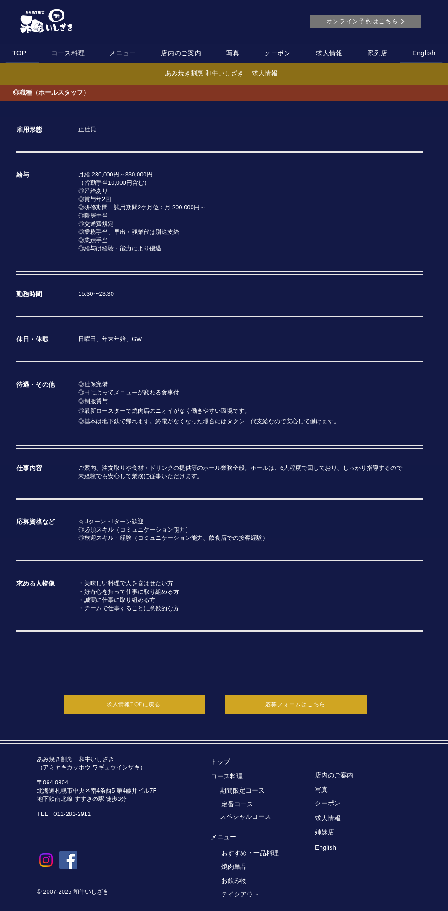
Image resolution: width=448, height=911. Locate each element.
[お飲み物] (248, 881)
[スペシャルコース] (255, 817)
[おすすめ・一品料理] (253, 853)
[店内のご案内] (342, 776)
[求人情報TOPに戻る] (134, 704)
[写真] (342, 790)
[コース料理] (238, 776)
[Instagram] (46, 860)
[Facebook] (68, 860)
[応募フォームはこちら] (296, 704)
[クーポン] (342, 803)
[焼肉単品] (248, 867)
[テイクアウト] (248, 894)
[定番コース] (258, 804)
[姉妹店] (342, 832)
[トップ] (238, 762)
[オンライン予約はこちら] (365, 21)
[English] (342, 847)
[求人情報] (342, 819)
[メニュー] (238, 837)
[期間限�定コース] (257, 791)
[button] (68, 53)
